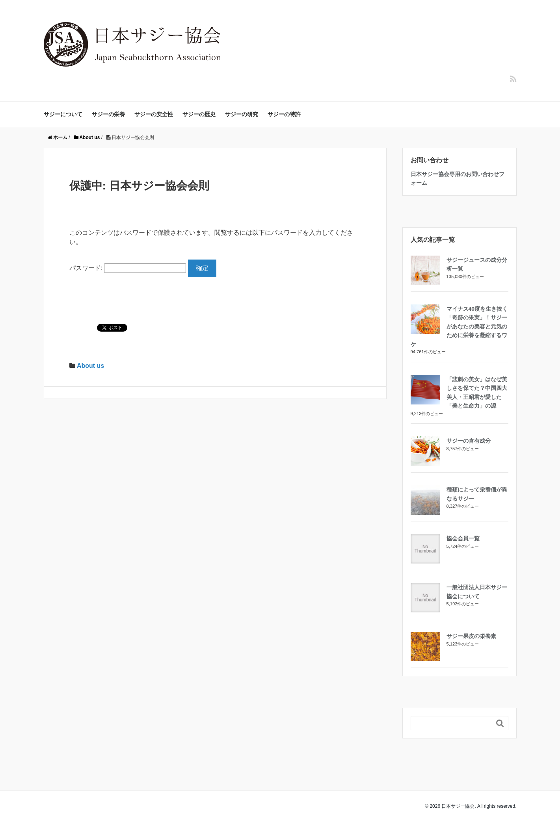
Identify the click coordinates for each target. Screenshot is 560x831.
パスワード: (127, 268)
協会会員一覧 (463, 538)
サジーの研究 (241, 114)
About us (90, 365)
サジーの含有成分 (469, 441)
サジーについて (63, 114)
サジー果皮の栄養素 (471, 636)
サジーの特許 (284, 114)
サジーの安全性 (153, 114)
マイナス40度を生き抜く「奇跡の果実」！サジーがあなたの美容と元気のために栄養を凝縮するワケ (459, 326)
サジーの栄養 (108, 114)
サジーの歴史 (199, 114)
